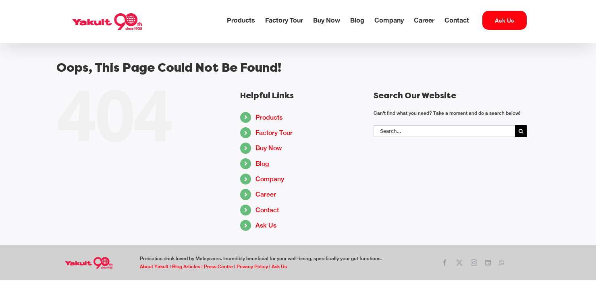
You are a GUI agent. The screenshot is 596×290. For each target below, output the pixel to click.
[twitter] (459, 262)
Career (265, 194)
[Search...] (444, 131)
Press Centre (218, 266)
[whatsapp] (502, 262)
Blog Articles (186, 266)
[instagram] (474, 262)
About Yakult (154, 266)
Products (268, 117)
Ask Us (265, 225)
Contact (267, 210)
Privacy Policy (252, 266)
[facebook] (445, 262)
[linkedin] (488, 262)
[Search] (521, 131)
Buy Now (268, 148)
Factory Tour (274, 133)
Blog (262, 164)
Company (269, 179)
